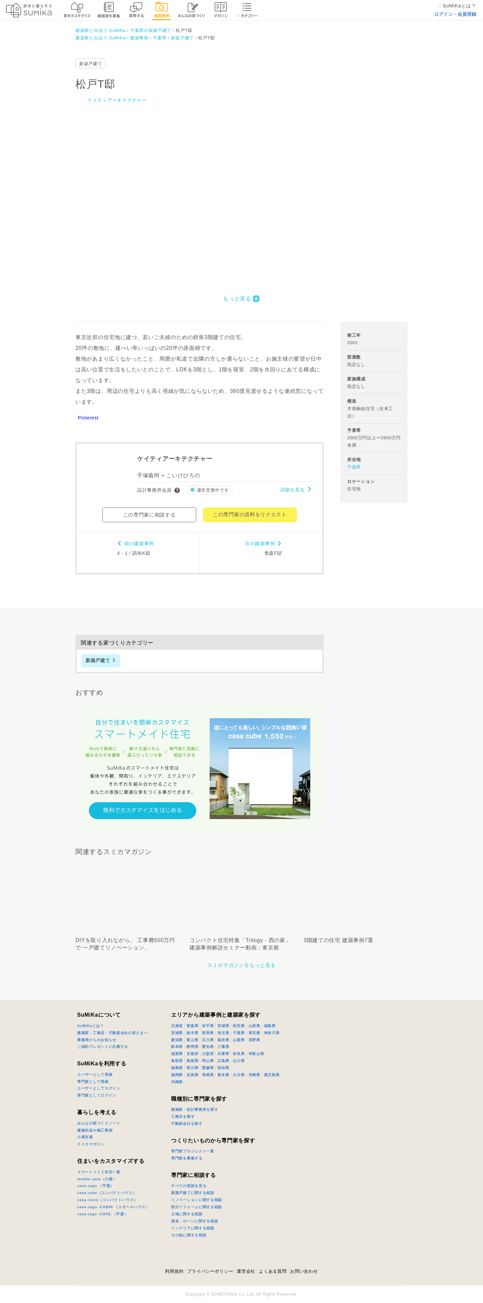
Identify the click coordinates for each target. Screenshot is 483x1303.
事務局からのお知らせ (96, 1040)
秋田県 (239, 1026)
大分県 (239, 1075)
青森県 (192, 1026)
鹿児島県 (272, 1075)
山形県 (254, 1026)
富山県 (192, 1040)
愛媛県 (208, 1068)
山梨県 (239, 1040)
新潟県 (177, 1040)
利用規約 (174, 1271)
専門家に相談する (193, 1175)
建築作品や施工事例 (94, 1130)
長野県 (254, 1040)
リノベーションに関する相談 (196, 1200)
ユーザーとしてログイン (98, 1088)
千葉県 (354, 467)
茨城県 (177, 1033)
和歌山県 (256, 1054)
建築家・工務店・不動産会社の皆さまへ (112, 1033)
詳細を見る (292, 489)
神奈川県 (272, 1033)
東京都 (254, 1033)
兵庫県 (223, 1054)
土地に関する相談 (187, 1214)
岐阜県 (177, 1047)
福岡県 (177, 1075)
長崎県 (208, 1075)
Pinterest (88, 417)
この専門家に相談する (149, 515)
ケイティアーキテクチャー (117, 100)
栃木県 (192, 1033)
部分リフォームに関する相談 (196, 1207)
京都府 (192, 1054)
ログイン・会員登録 (455, 14)
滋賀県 (177, 1054)
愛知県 (208, 1047)
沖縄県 (177, 1082)
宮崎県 (254, 1075)
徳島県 (177, 1068)
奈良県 (239, 1054)
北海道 (177, 1026)
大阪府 (208, 1054)
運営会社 (246, 1271)
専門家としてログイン (96, 1095)
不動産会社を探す (187, 1124)
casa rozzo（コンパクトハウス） (107, 1200)
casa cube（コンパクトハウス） (107, 1193)
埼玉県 (223, 1033)
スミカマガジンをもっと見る (241, 965)
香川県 (192, 1068)
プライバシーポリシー (210, 1271)
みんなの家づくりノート (98, 1123)
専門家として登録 (93, 1082)
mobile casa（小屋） (96, 1179)
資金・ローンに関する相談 (194, 1221)
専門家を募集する (187, 1158)
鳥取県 (177, 1061)
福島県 (270, 1026)
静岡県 (192, 1047)
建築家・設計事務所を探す (194, 1109)
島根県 (192, 1061)
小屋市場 (85, 1137)
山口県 (239, 1061)
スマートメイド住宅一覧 (98, 1172)
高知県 (223, 1068)
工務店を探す (183, 1116)
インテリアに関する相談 (192, 1228)
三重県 (223, 1047)
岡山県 (208, 1061)
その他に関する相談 (188, 1235)
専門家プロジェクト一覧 (192, 1151)
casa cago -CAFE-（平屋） (102, 1214)
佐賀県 (192, 1075)
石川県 (208, 1040)
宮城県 (223, 1026)
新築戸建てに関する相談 (192, 1193)
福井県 (223, 1040)
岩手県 (208, 1026)
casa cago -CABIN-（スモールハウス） (113, 1207)
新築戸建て (90, 63)
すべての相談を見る (188, 1186)
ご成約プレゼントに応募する (102, 1047)
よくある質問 (272, 1271)
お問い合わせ (304, 1271)
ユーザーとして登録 (94, 1074)
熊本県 (223, 1075)
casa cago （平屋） (95, 1186)
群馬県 (208, 1033)
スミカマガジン (91, 1144)
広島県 (223, 1061)
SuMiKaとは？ (90, 1026)
